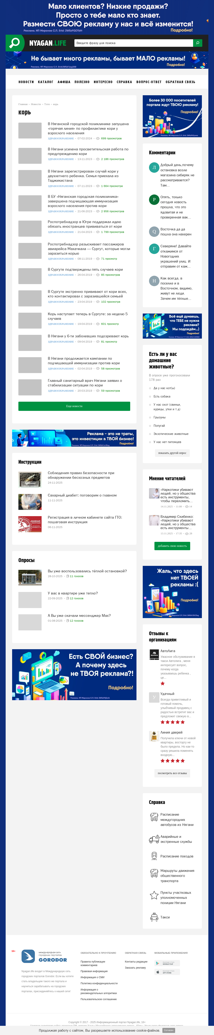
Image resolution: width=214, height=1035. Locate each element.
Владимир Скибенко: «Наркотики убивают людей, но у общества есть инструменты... (177, 522)
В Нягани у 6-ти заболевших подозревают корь (88, 336)
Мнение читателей (167, 479)
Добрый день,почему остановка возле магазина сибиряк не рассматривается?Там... (177, 175)
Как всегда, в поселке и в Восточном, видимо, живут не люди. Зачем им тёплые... (176, 288)
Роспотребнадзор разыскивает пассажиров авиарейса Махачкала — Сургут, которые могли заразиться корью (89, 248)
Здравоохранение (61, 138)
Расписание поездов (176, 856)
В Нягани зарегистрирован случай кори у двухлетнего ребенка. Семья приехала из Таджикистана (83, 176)
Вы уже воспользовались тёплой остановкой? (87, 571)
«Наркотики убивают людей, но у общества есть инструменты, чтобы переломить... (177, 495)
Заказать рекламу (135, 967)
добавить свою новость (172, 545)
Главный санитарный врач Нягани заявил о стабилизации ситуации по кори (85, 382)
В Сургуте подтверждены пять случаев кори (85, 269)
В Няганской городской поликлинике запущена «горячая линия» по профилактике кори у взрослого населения (88, 128)
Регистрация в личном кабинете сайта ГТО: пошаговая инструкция (85, 519)
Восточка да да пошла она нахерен (175, 231)
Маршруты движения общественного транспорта (177, 876)
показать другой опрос (172, 453)
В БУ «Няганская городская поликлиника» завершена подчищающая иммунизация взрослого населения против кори (83, 201)
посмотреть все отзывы (172, 773)
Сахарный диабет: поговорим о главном (82, 495)
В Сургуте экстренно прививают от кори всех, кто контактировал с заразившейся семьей (87, 293)
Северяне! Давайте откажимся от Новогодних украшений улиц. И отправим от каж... (175, 256)
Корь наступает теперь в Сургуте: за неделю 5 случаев (88, 316)
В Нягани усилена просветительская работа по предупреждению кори (88, 151)
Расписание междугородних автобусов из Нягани (177, 819)
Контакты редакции (136, 961)
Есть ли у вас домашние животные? (163, 360)
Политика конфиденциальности (99, 983)
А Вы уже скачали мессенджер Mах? (79, 615)
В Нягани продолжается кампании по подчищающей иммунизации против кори (84, 360)
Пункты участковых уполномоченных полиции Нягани (175, 897)
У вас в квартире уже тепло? (73, 593)
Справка (157, 802)
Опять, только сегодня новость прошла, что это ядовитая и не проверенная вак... (175, 207)
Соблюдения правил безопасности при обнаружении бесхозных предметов (81, 475)
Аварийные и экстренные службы (176, 839)
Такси (165, 917)
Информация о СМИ (92, 977)
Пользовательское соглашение (99, 999)
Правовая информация (94, 971)
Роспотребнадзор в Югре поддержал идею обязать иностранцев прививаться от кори (85, 224)
